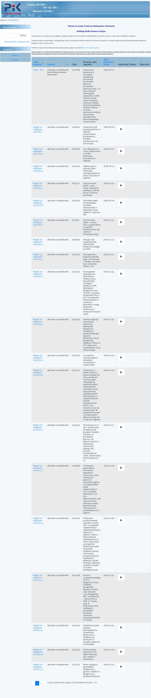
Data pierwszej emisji (108, 62)
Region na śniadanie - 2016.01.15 (38, 256)
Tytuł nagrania (37, 63)
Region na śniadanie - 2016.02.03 (38, 357)
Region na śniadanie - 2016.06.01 (38, 222)
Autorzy (51, 64)
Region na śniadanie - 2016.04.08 (38, 652)
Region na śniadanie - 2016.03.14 (38, 242)
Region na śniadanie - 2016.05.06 (38, 202)
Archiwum (13, 20)
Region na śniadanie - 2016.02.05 (38, 372)
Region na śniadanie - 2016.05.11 (38, 185)
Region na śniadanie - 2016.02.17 (38, 468)
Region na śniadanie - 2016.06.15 (38, 168)
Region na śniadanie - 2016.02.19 (38, 520)
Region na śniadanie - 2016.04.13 (38, 666)
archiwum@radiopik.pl (91, 48)
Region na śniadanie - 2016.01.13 (38, 577)
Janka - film (38, 70)
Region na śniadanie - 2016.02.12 (38, 427)
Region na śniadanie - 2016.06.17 (38, 129)
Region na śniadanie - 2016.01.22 (38, 321)
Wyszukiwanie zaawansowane (17, 42)
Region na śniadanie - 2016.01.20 (38, 274)
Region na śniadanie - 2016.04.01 (38, 627)
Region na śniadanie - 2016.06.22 (38, 151)
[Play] (121, 129)
